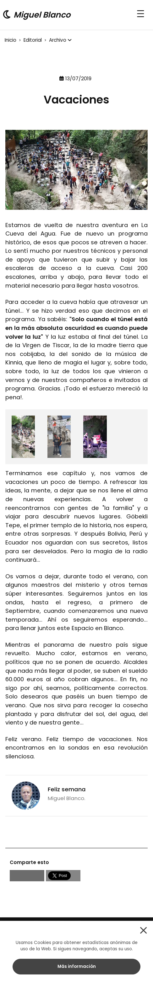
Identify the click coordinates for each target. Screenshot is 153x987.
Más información (76, 966)
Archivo (57, 40)
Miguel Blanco (42, 14)
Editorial (33, 40)
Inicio (10, 40)
